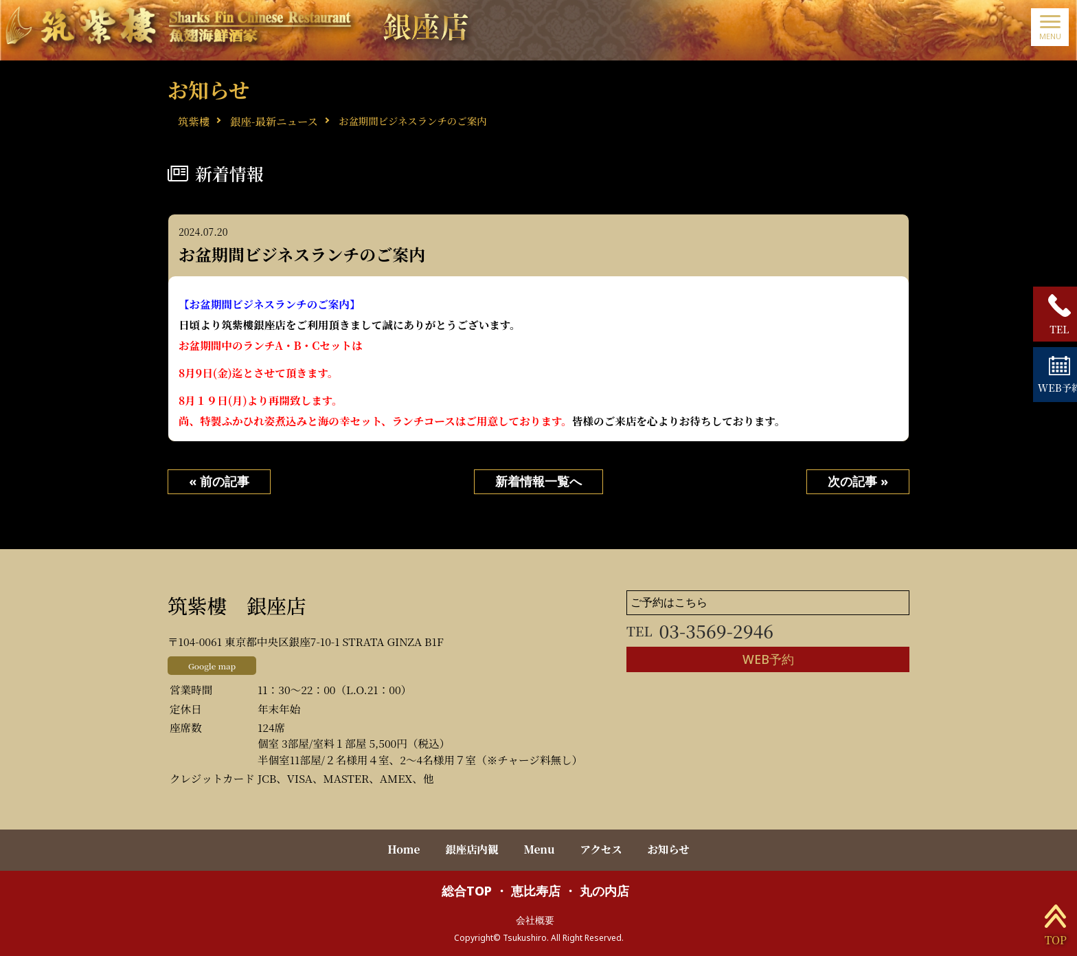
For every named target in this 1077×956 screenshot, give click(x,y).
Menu (539, 849)
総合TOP (467, 889)
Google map (212, 665)
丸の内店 (604, 889)
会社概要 (535, 917)
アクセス (603, 849)
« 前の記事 (219, 482)
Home (398, 849)
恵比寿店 (535, 889)
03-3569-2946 (700, 631)
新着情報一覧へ (538, 482)
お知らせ (674, 849)
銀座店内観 (469, 849)
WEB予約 (768, 660)
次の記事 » (858, 482)
